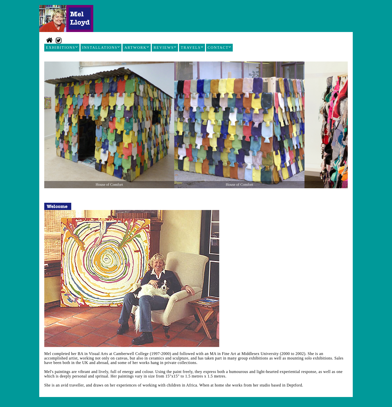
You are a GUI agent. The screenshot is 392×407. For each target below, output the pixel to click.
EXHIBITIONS (62, 48)
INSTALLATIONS (101, 48)
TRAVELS (192, 48)
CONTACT (219, 48)
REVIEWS (165, 48)
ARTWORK (136, 48)
